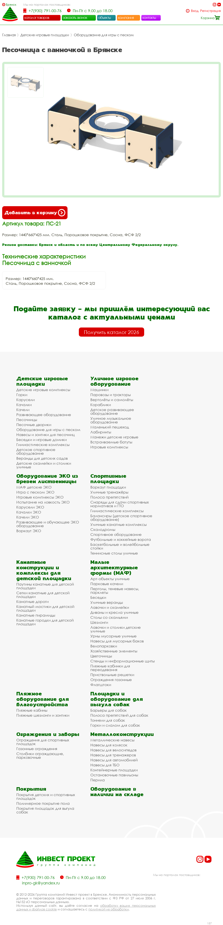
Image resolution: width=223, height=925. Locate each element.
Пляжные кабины (31, 710)
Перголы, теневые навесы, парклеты (114, 590)
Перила (97, 780)
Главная (9, 35)
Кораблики (100, 405)
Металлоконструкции (122, 734)
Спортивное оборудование (116, 534)
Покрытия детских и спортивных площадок (45, 796)
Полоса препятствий (109, 497)
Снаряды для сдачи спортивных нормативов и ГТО (119, 504)
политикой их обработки (108, 909)
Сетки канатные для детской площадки (42, 594)
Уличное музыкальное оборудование (110, 420)
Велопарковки (103, 646)
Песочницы (26, 419)
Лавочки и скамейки (109, 607)
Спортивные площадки (108, 478)
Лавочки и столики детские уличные (115, 629)
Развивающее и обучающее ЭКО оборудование (47, 524)
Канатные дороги (32, 601)
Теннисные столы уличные (114, 553)
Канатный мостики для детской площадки (45, 608)
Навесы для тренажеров (113, 755)
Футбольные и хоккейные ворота (120, 539)
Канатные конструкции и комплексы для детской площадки (43, 570)
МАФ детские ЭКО (34, 487)
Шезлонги (99, 622)
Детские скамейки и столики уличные (43, 465)
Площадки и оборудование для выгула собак (116, 699)
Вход (195, 11)
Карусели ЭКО (30, 507)
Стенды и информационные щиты (122, 661)
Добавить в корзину (34, 212)
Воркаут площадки (108, 487)
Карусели (25, 400)
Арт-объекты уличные (110, 579)
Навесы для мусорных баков (117, 641)
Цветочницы (101, 656)
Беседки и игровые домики (41, 439)
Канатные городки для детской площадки (45, 622)
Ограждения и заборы (47, 734)
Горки (21, 395)
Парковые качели (106, 584)
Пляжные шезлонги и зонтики (42, 715)
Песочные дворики (33, 424)
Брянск (11, 4)
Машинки (99, 390)
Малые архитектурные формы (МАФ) (114, 567)
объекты (104, 17)
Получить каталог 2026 (111, 332)
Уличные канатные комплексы (118, 524)
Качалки (24, 405)
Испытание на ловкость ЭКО (43, 502)
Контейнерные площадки (114, 770)
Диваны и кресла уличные (114, 612)
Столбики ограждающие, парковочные (40, 755)
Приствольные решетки (112, 674)
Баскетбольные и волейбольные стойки (119, 546)
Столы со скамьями (109, 617)
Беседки (98, 597)
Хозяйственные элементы (113, 651)
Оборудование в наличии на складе (117, 791)
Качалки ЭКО (28, 512)
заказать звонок (75, 17)
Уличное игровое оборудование (114, 381)
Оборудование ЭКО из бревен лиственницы (47, 478)
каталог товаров (36, 17)
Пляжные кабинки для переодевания (110, 668)
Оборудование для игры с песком (104, 35)
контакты (149, 17)
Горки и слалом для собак (115, 725)
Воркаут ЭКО (28, 531)
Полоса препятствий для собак (119, 715)
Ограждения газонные (111, 679)
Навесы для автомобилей (114, 760)
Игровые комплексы (109, 447)
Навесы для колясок (108, 745)
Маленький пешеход (109, 427)
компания (126, 17)
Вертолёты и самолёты (111, 400)
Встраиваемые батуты (111, 442)
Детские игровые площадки (44, 35)
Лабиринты (100, 432)
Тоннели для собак (107, 720)
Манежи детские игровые (114, 437)
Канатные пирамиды (35, 615)
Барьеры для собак (108, 710)
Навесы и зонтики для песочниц (45, 434)
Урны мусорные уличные (113, 636)
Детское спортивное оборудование (35, 451)
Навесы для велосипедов (113, 750)
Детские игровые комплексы (43, 390)
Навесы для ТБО (105, 765)
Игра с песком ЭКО (35, 492)
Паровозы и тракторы (110, 395)
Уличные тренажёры (109, 492)
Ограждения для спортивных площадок (42, 742)
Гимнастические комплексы (42, 444)
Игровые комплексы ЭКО (40, 497)
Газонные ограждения (36, 749)
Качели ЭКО (27, 517)
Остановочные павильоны (114, 775)
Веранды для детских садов (42, 458)
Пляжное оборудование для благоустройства (42, 699)
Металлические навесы (112, 740)
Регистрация (210, 11)
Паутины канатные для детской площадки (45, 586)
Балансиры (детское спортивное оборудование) (121, 517)
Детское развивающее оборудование (112, 411)
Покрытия (31, 789)
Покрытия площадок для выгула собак (45, 810)
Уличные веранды (106, 602)
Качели (22, 409)
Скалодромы (102, 529)
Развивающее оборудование (43, 414)
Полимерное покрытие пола (43, 803)
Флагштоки (100, 684)
